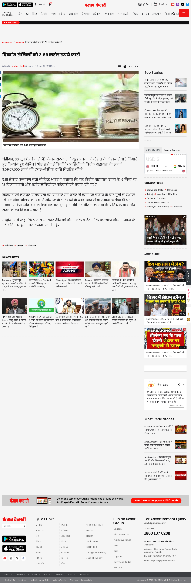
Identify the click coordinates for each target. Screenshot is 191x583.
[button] (147, 230)
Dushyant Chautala (155, 198)
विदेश (38, 541)
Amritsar (72, 574)
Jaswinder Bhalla (154, 190)
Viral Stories (92, 541)
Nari (116, 545)
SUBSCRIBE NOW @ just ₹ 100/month (156, 500)
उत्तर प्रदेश (40, 563)
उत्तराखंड (64, 547)
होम (20, 13)
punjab (19, 245)
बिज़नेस (64, 558)
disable (30, 245)
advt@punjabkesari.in (155, 523)
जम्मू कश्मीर (123, 13)
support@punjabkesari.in (163, 560)
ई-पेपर (39, 525)
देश (37, 536)
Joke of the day (94, 558)
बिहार (63, 541)
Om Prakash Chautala (156, 202)
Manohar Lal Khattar (165, 194)
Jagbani (118, 529)
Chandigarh (34, 574)
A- (130, 66)
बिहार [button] (135, 13)
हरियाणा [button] (97, 13)
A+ (137, 66)
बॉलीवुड (89, 530)
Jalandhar (84, 574)
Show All (147, 140)
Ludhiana (48, 574)
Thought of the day (96, 552)
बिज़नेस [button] (168, 13)
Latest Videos (152, 253)
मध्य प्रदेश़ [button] (109, 13)
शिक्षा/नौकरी (91, 547)
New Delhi (20, 574)
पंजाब (38, 552)
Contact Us (9, 580)
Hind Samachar (121, 534)
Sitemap (74, 580)
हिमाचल (64, 525)
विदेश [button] (34, 13)
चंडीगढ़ (39, 558)
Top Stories (153, 72)
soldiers (7, 245)
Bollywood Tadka (122, 562)
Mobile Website (59, 580)
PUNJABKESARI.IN (161, 580)
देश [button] (27, 13)
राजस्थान (65, 552)
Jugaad (118, 556)
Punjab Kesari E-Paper (74, 502)
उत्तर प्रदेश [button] (73, 13)
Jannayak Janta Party (156, 206)
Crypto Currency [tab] (172, 150)
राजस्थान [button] (156, 13)
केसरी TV (40, 530)
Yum (116, 551)
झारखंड (145, 13)
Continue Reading (176, 405)
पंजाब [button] (53, 13)
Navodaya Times (122, 540)
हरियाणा (64, 530)
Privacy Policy (87, 580)
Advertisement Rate (40, 580)
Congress (171, 190)
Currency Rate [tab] (153, 150)
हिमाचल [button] (85, 13)
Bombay (60, 574)
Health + (90, 536)
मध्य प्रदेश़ (65, 536)
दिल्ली (44, 13)
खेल (63, 563)
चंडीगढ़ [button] (62, 13)
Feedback (23, 580)
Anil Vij (148, 194)
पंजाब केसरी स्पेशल (94, 525)
